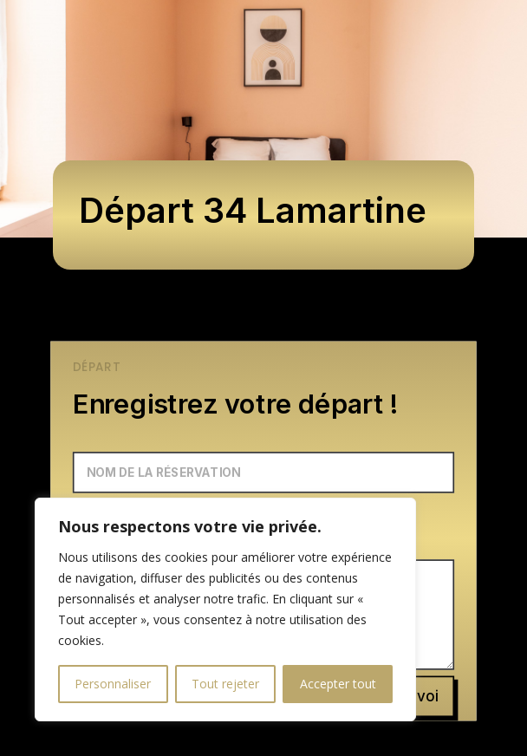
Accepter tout (338, 683)
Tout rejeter (225, 683)
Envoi (419, 696)
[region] (225, 609)
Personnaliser (113, 683)
